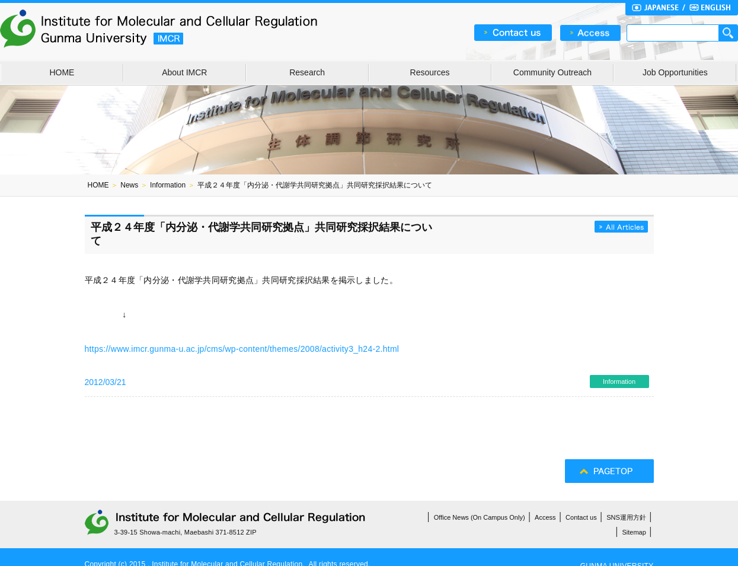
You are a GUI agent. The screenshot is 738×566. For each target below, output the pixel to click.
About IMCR (184, 72)
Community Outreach (552, 72)
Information (168, 185)
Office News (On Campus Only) (479, 517)
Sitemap (634, 532)
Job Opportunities (675, 72)
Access (545, 517)
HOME (61, 72)
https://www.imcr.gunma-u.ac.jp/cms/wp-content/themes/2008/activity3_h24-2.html (242, 349)
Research (307, 72)
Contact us (581, 517)
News (129, 185)
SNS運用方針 (626, 517)
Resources (430, 72)
